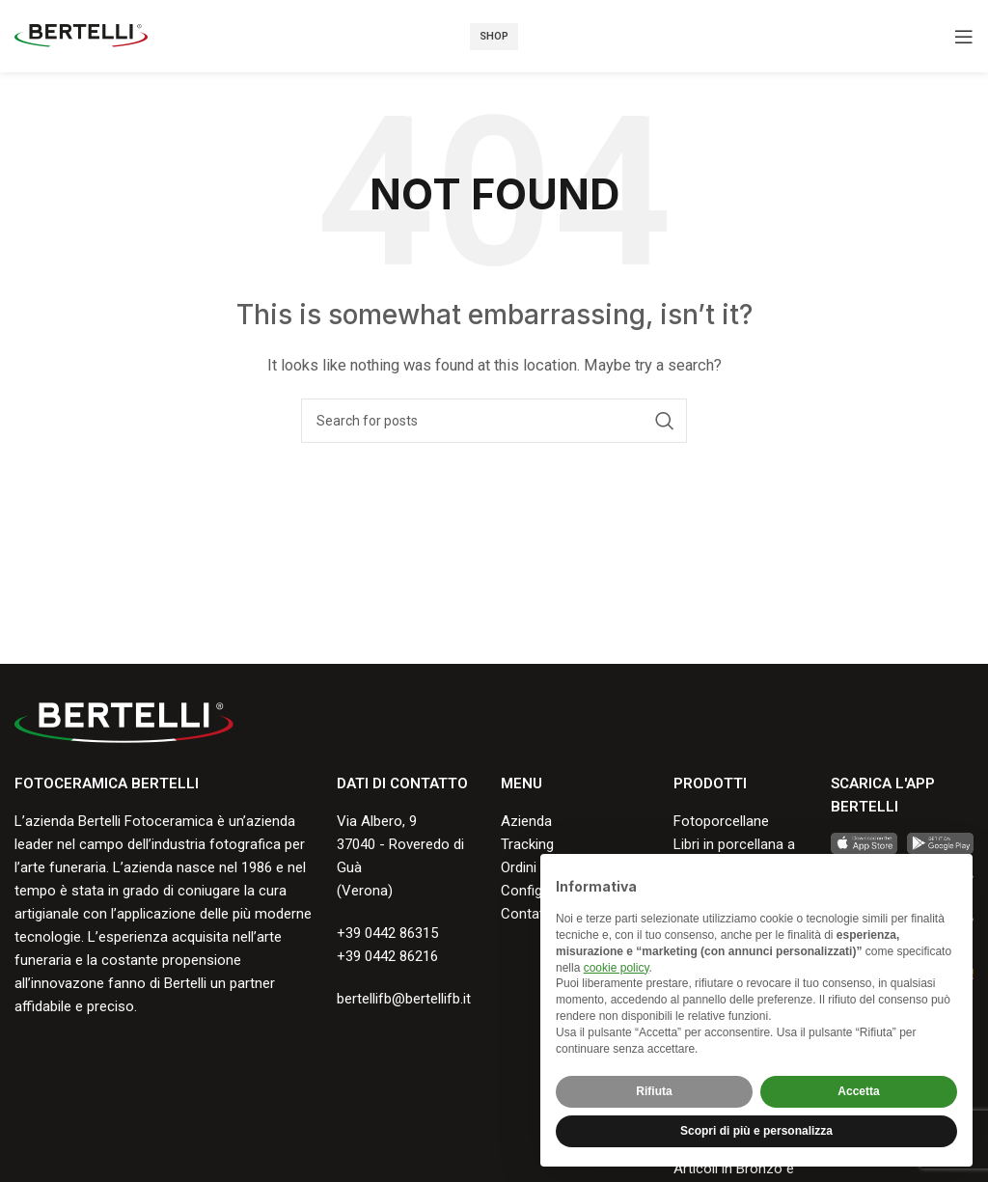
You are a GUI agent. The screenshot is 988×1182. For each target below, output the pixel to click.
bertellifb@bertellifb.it (404, 998)
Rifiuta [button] (654, 1091)
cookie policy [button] (616, 968)
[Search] (494, 421)
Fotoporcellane (721, 821)
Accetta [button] (858, 1091)
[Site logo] (81, 34)
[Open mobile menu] (964, 36)
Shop (494, 36)
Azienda (526, 821)
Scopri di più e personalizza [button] (756, 1131)
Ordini (518, 867)
